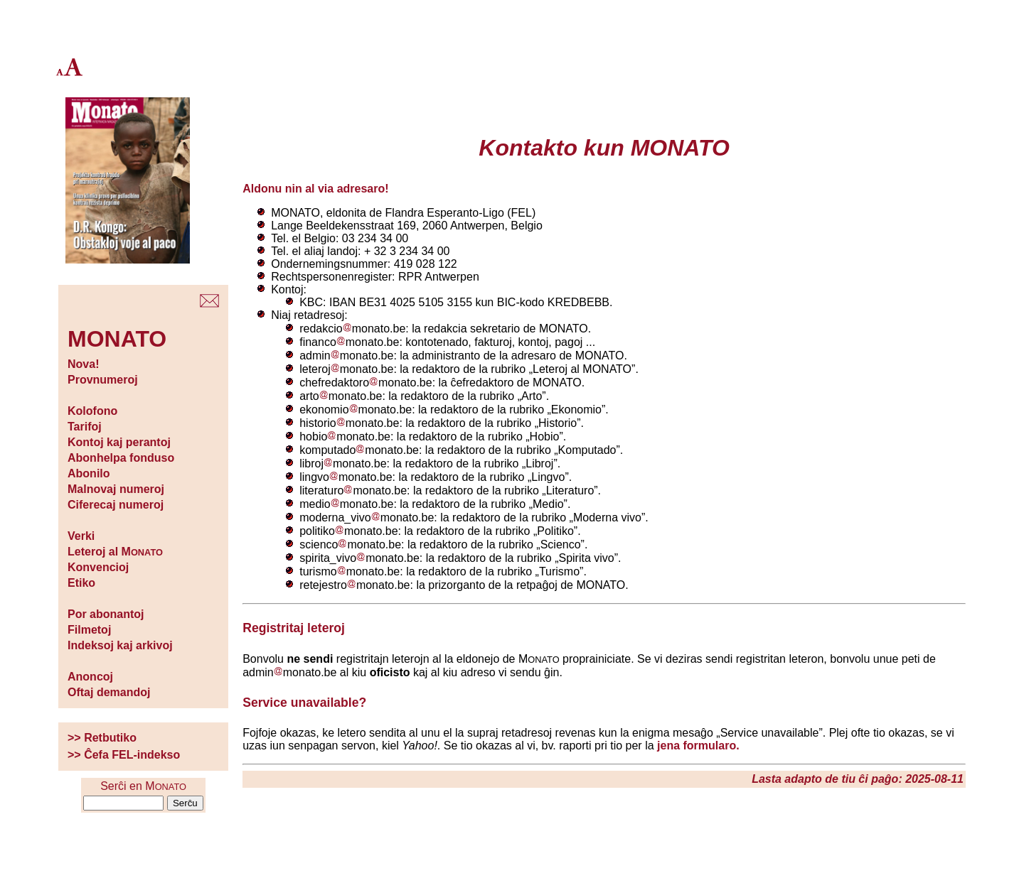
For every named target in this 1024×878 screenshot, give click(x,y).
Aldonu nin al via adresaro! (315, 189)
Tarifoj (85, 427)
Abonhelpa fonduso (121, 458)
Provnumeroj (103, 380)
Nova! (83, 364)
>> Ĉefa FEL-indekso (124, 755)
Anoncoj (90, 677)
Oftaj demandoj (109, 692)
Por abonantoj (106, 614)
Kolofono (92, 411)
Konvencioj (98, 567)
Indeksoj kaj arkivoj (120, 645)
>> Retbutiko (102, 738)
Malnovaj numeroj (116, 489)
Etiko (81, 583)
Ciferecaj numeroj (116, 505)
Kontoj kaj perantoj (119, 442)
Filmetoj (89, 630)
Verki (81, 536)
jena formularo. (698, 745)
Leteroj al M (115, 552)
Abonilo (89, 473)
